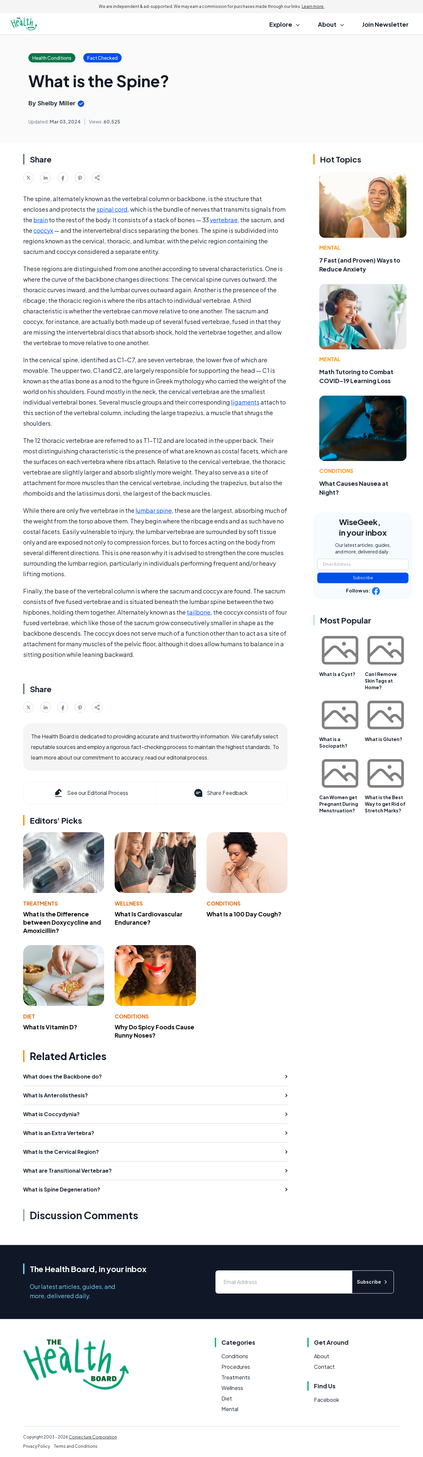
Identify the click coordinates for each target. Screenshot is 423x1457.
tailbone (199, 612)
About (321, 1356)
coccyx (43, 230)
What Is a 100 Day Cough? (244, 914)
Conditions (224, 903)
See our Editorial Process (90, 793)
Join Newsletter (385, 24)
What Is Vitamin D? (50, 1027)
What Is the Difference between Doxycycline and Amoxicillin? (62, 922)
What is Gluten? (383, 739)
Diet (29, 1016)
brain (40, 220)
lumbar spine (153, 510)
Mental (329, 247)
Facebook (326, 1399)
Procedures (235, 1366)
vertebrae (224, 220)
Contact (324, 1366)
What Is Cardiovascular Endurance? (148, 918)
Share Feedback (220, 793)
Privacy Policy (36, 1446)
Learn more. (313, 6)
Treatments (40, 903)
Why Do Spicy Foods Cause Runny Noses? (154, 1031)
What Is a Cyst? (337, 674)
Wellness (129, 903)
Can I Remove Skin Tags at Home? (381, 680)
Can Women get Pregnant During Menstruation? (338, 803)
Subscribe (363, 577)
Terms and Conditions (75, 1446)
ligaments (245, 402)
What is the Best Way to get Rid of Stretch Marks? (385, 803)
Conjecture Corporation (93, 1437)
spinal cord (112, 209)
